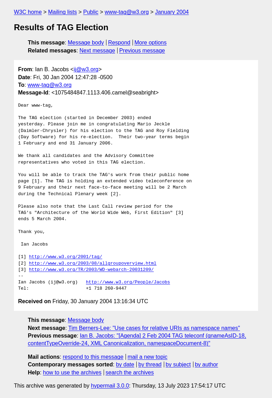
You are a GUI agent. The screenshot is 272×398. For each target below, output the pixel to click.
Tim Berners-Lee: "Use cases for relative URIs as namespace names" (154, 328)
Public (90, 12)
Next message (97, 50)
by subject (178, 364)
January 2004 (172, 12)
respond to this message (93, 357)
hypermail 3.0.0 (110, 386)
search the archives (130, 372)
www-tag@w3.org (127, 12)
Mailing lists (62, 12)
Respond (119, 42)
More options (151, 42)
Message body (86, 42)
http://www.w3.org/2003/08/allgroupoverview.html (93, 263)
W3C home (28, 12)
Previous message (142, 50)
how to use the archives (72, 372)
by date (125, 364)
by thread (150, 364)
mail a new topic (148, 357)
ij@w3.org (86, 69)
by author (206, 364)
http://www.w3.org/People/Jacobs (128, 282)
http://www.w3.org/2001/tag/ (65, 257)
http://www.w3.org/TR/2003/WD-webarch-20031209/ (91, 270)
